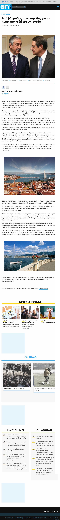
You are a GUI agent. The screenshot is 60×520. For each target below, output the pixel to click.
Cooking (12, 3)
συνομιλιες (14, 80)
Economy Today (31, 1)
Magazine (54, 1)
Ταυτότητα (18, 518)
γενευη (5, 80)
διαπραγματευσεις (35, 80)
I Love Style (42, 1)
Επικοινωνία (27, 518)
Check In (48, 1)
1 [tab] (3, 360)
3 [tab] (9, 360)
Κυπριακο (23, 80)
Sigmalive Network (5, 2)
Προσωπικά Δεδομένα (40, 518)
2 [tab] (6, 360)
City (37, 1)
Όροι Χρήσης (9, 518)
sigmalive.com (43, 289)
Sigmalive (12, 1)
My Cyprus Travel (20, 3)
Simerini (18, 1)
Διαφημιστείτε (53, 518)
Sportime (23, 1)
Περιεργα (6, 14)
